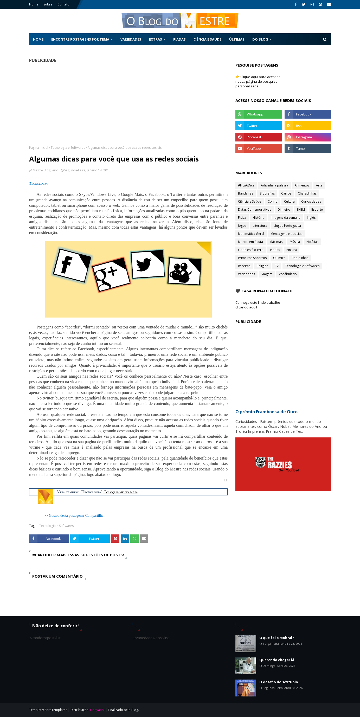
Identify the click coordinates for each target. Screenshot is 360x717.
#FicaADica (246, 185)
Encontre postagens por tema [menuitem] (80, 39)
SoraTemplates (56, 710)
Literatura (260, 225)
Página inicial (38, 147)
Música (295, 242)
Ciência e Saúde (249, 201)
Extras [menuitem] (155, 39)
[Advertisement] (128, 104)
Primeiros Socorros (252, 258)
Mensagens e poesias (286, 233)
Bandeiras (245, 193)
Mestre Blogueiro (45, 170)
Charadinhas (307, 193)
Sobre (47, 4)
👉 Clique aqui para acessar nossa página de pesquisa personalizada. (257, 81)
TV (277, 266)
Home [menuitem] (38, 39)
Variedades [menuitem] (130, 39)
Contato (63, 4)
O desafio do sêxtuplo (278, 682)
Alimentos (302, 185)
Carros (286, 193)
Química (279, 258)
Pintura (291, 250)
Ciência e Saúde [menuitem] (207, 39)
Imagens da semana (285, 217)
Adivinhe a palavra (274, 185)
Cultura (289, 201)
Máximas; (276, 242)
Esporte (317, 209)
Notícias (312, 242)
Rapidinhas (300, 258)
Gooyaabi (97, 710)
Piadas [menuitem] (179, 39)
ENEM (301, 209)
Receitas (244, 266)
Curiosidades (311, 201)
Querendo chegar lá (276, 659)
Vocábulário (288, 274)
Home (33, 4)
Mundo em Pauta (250, 242)
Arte (319, 185)
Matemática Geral (251, 233)
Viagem (266, 274)
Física (242, 217)
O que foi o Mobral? (276, 637)
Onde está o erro (250, 250)
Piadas (275, 250)
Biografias (267, 193)
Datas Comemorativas (254, 209)
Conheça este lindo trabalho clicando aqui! (257, 304)
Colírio (273, 201)
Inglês (311, 217)
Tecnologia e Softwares (68, 147)
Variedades (246, 274)
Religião (262, 266)
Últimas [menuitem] (237, 39)
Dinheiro (284, 209)
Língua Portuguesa (287, 225)
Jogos (242, 225)
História (258, 217)
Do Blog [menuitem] (260, 39)
